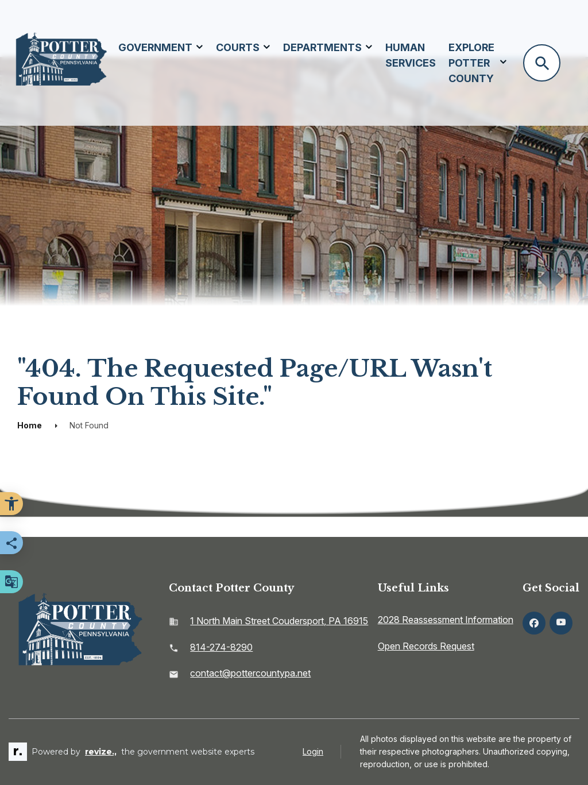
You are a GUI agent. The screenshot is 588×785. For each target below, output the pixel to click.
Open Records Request (426, 646)
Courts (238, 47)
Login (313, 751)
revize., (101, 752)
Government (155, 47)
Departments (322, 47)
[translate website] (11, 581)
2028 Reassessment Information (445, 619)
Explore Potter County (471, 62)
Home (29, 425)
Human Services (410, 55)
